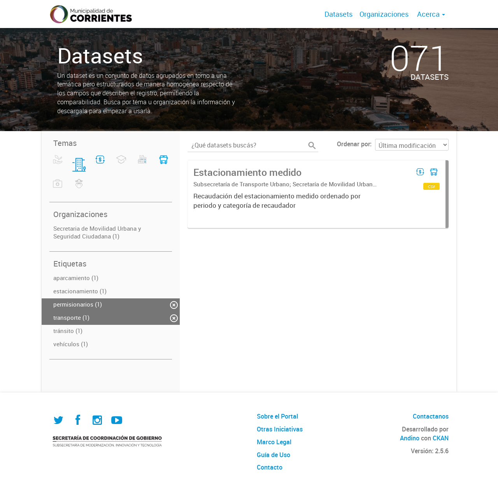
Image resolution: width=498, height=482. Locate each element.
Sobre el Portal (277, 416)
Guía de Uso (273, 454)
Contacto (269, 467)
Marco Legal (274, 442)
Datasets (338, 14)
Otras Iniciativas (280, 429)
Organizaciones (384, 14)
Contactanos (431, 416)
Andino (409, 438)
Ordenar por (353, 144)
